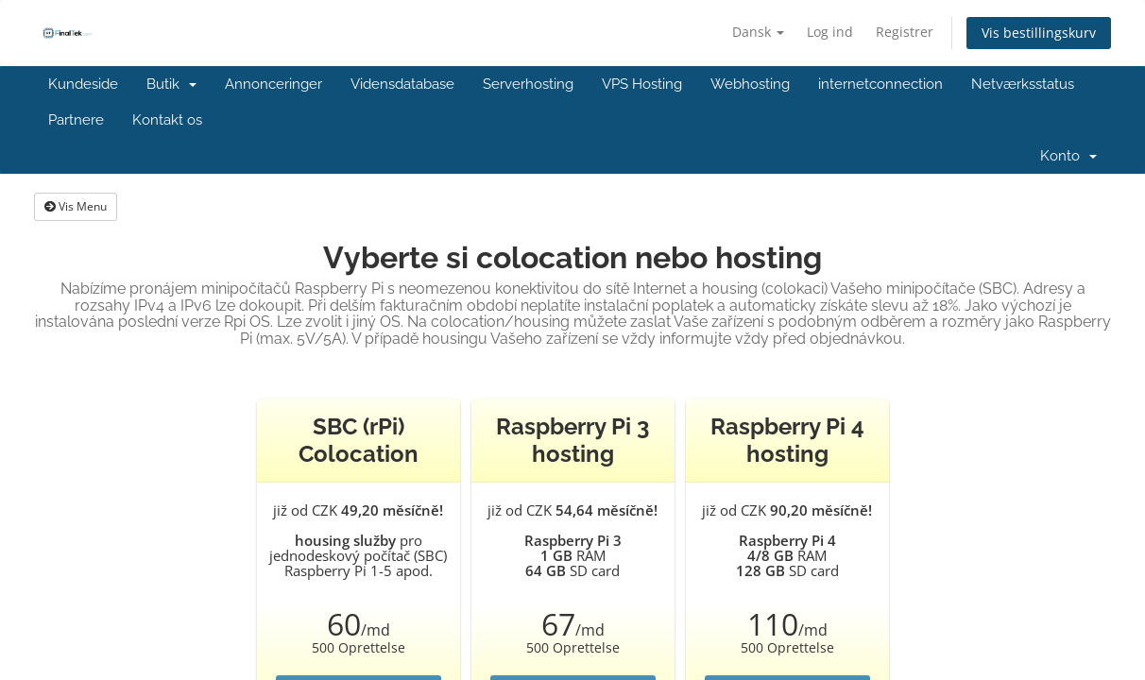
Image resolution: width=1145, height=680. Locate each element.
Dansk (758, 32)
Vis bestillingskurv (1039, 33)
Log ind (830, 32)
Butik (171, 84)
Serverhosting (528, 84)
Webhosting (750, 84)
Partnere (76, 119)
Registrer (904, 32)
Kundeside (83, 84)
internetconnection (880, 84)
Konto (1068, 155)
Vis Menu (75, 206)
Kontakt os (167, 119)
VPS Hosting (642, 84)
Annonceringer (273, 84)
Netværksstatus (1022, 84)
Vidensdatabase (402, 84)
